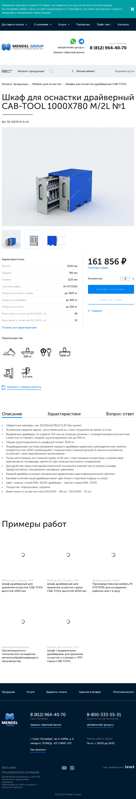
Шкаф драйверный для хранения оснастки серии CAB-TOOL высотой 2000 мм (66, 587)
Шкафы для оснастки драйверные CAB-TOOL (96, 84)
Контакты (123, 24)
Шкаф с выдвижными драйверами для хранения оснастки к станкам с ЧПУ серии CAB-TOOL (65, 656)
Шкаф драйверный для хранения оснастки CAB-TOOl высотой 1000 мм (22, 587)
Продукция (8, 692)
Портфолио (83, 24)
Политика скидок (98, 267)
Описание (12, 413)
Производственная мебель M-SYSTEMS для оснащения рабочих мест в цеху (113, 587)
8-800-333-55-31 (104, 714)
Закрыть (132, 9)
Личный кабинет (85, 71)
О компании (41, 24)
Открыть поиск (51, 71)
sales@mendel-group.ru (71, 47)
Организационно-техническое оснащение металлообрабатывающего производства (20, 656)
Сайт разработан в (118, 767)
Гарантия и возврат (90, 692)
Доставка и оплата (13, 24)
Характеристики (64, 413)
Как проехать (38, 749)
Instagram (72, 768)
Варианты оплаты (56, 692)
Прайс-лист (104, 24)
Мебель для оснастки (46, 84)
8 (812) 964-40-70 (108, 47)
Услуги (62, 24)
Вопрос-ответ (120, 413)
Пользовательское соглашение (20, 772)
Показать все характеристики (19, 327)
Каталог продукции (23, 71)
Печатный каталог (123, 692)
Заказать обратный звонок (68, 52)
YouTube (64, 768)
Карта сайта (9, 767)
